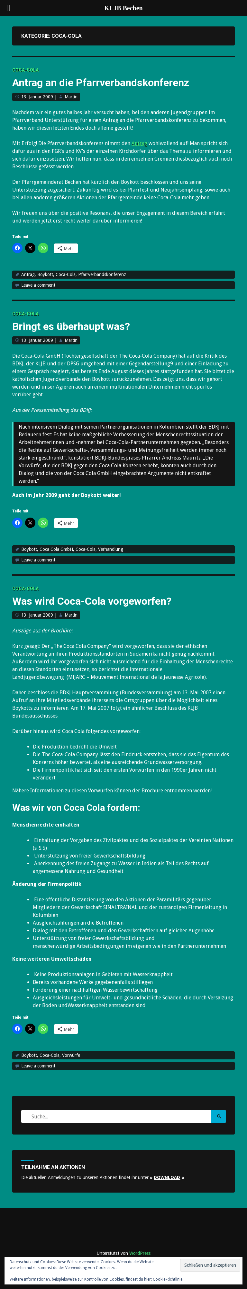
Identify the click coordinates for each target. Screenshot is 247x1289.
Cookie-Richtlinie (167, 1279)
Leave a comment (38, 285)
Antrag (139, 143)
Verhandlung (110, 549)
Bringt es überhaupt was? (71, 326)
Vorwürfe (71, 1055)
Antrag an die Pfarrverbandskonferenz (100, 82)
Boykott (45, 274)
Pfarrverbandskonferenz (102, 274)
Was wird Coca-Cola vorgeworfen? (91, 601)
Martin (71, 96)
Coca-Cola (25, 70)
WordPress (140, 1253)
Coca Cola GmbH (56, 549)
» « (167, 1177)
